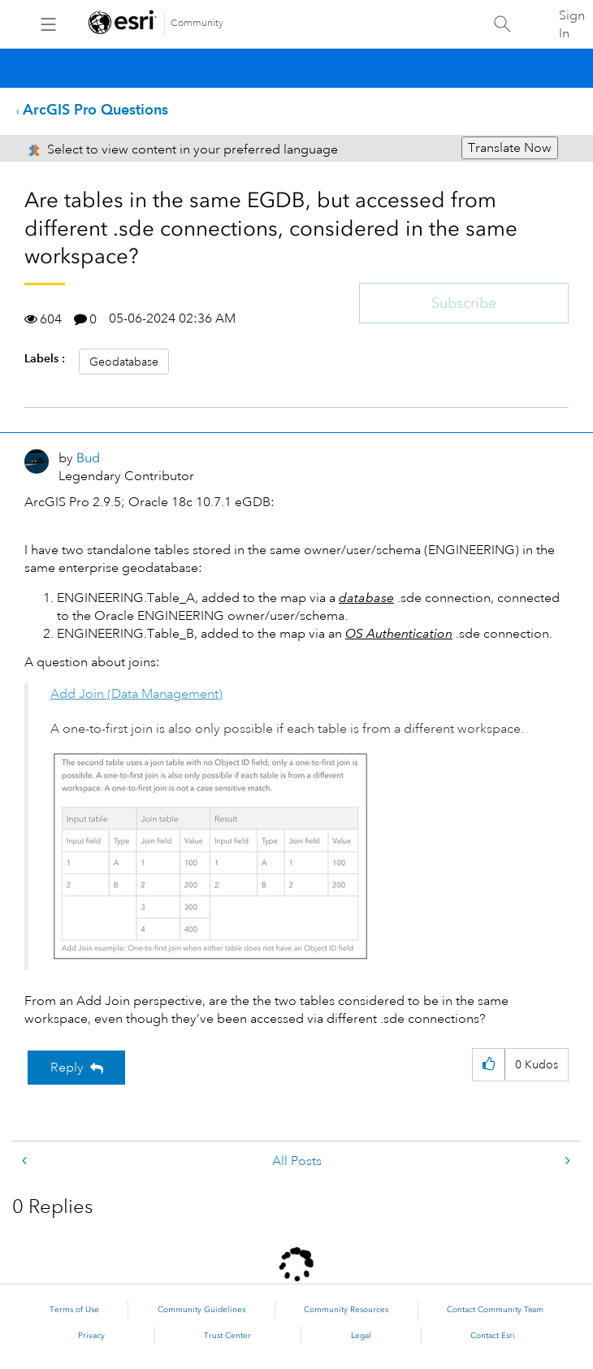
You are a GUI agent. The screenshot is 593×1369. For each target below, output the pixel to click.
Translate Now (510, 148)
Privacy (91, 1336)
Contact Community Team (495, 1310)
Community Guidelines (201, 1310)
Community (197, 23)
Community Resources (346, 1310)
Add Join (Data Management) (136, 694)
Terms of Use (74, 1310)
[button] (212, 857)
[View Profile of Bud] (88, 458)
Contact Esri (492, 1336)
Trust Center (227, 1336)
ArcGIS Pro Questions (95, 109)
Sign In (572, 24)
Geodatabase (123, 361)
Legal (361, 1336)
